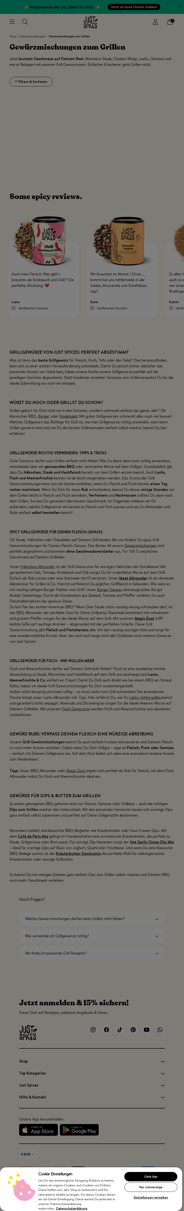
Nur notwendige (150, 1187)
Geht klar (150, 1176)
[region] (91, 1189)
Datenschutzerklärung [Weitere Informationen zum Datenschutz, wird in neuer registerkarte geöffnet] (71, 1208)
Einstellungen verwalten (151, 1197)
